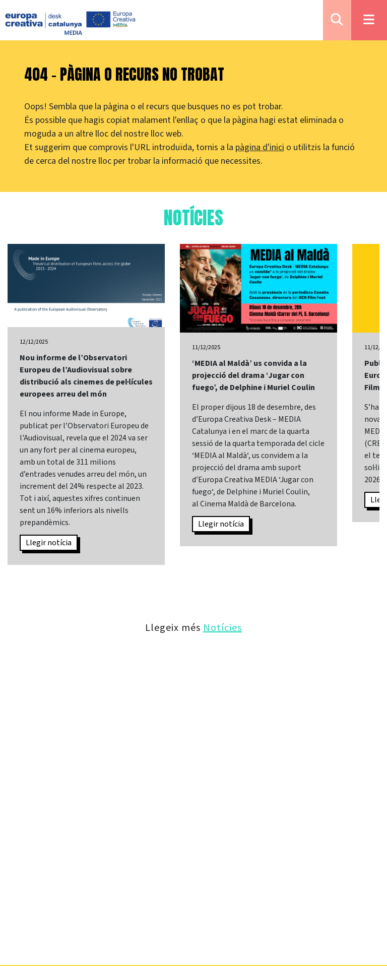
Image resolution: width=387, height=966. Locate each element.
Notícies (222, 627)
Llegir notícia (49, 542)
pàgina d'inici (259, 147)
